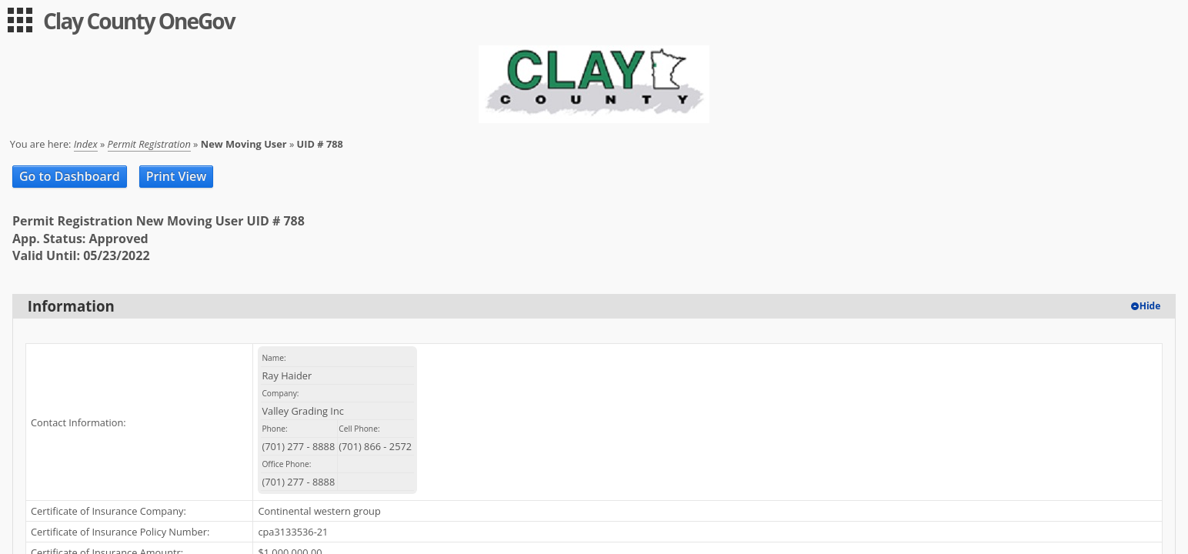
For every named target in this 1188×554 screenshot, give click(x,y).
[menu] (20, 20)
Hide (1150, 305)
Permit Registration (149, 144)
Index (86, 144)
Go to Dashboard (69, 176)
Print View (176, 176)
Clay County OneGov (139, 20)
